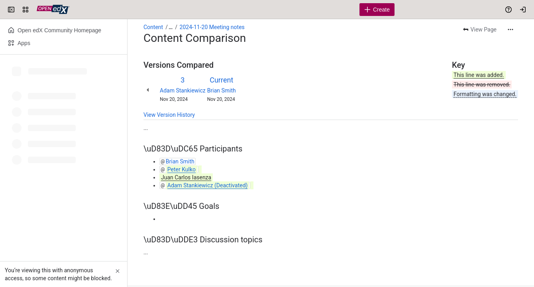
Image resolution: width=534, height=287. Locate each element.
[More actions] (510, 29)
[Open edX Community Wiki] (53, 9)
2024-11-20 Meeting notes (212, 27)
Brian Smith (221, 90)
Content (153, 27)
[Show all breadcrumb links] (171, 27)
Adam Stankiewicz (183, 90)
